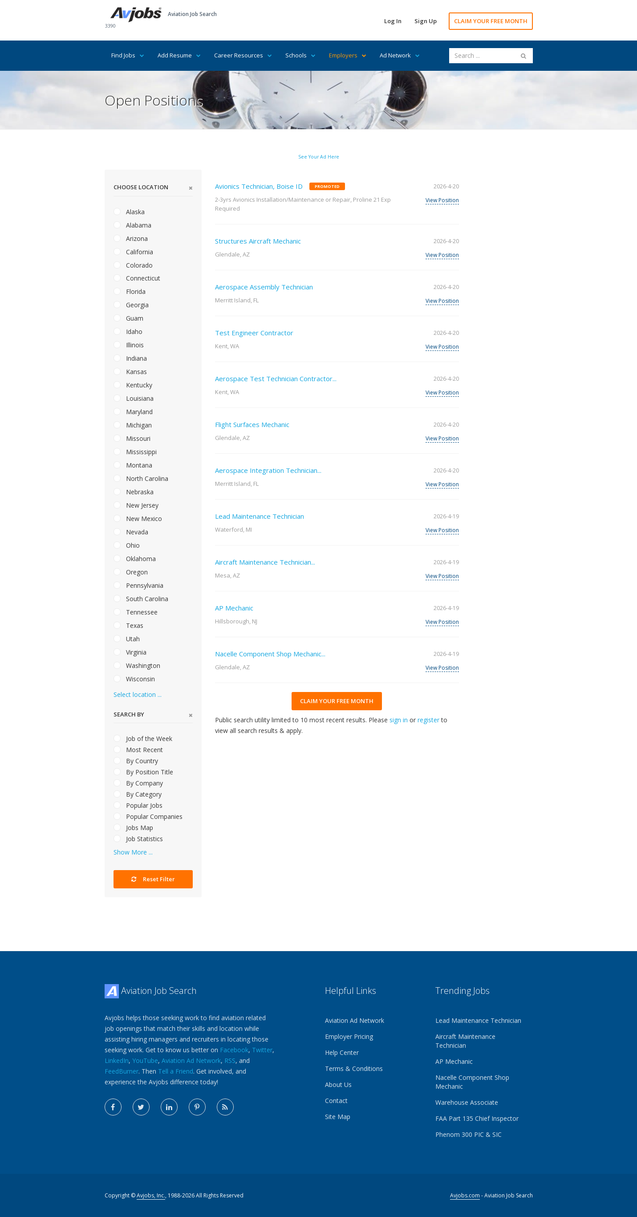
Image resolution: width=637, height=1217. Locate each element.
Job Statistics (138, 838)
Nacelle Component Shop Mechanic (472, 1082)
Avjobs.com (465, 1195)
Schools (300, 55)
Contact (336, 1100)
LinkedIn (117, 1060)
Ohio (127, 545)
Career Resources (243, 55)
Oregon (131, 572)
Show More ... (133, 852)
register (428, 720)
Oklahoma (135, 558)
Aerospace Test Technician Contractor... (276, 378)
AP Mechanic (234, 607)
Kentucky (133, 385)
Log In (393, 21)
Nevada (131, 532)
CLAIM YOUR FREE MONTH (490, 21)
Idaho (128, 331)
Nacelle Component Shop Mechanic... (270, 653)
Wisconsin (134, 679)
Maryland (133, 411)
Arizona (131, 238)
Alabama (132, 225)
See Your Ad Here (318, 157)
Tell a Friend (175, 1071)
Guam (128, 318)
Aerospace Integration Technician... (268, 470)
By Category (138, 794)
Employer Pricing (349, 1036)
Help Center (342, 1052)
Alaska (129, 212)
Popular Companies (148, 816)
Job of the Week (143, 738)
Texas (128, 625)
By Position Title (143, 772)
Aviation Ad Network (191, 1060)
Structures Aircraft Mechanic (258, 240)
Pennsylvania (138, 585)
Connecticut (137, 278)
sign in (399, 720)
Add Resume (179, 55)
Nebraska (134, 492)
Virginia (130, 652)
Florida (130, 291)
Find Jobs (127, 55)
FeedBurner (121, 1071)
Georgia (131, 305)
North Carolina (141, 478)
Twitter (262, 1050)
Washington (137, 665)
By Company (138, 783)
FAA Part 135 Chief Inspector (477, 1118)
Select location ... (138, 694)
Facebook (234, 1050)
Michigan (133, 425)
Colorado (133, 265)
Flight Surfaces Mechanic (252, 424)
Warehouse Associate (466, 1102)
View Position (442, 200)
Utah (127, 639)
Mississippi (135, 452)
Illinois (129, 345)
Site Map (337, 1116)
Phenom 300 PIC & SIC (468, 1134)
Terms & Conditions (354, 1068)
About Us (338, 1084)
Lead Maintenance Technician (259, 516)
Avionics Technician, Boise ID (259, 186)
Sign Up (425, 21)
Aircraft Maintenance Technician (465, 1041)
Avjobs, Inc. (151, 1195)
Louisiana (134, 398)
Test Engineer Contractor (254, 332)
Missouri (132, 438)
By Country (136, 761)
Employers (347, 55)
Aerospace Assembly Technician (264, 286)
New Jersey (136, 505)
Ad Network (400, 55)
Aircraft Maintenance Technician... (265, 562)
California (133, 252)
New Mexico (138, 518)
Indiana (130, 358)
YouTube (145, 1060)
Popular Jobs (138, 805)
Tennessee (136, 612)
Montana (133, 465)
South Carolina (141, 598)
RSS (229, 1060)
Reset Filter (153, 879)
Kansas (130, 371)
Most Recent (138, 749)
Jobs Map (133, 827)
